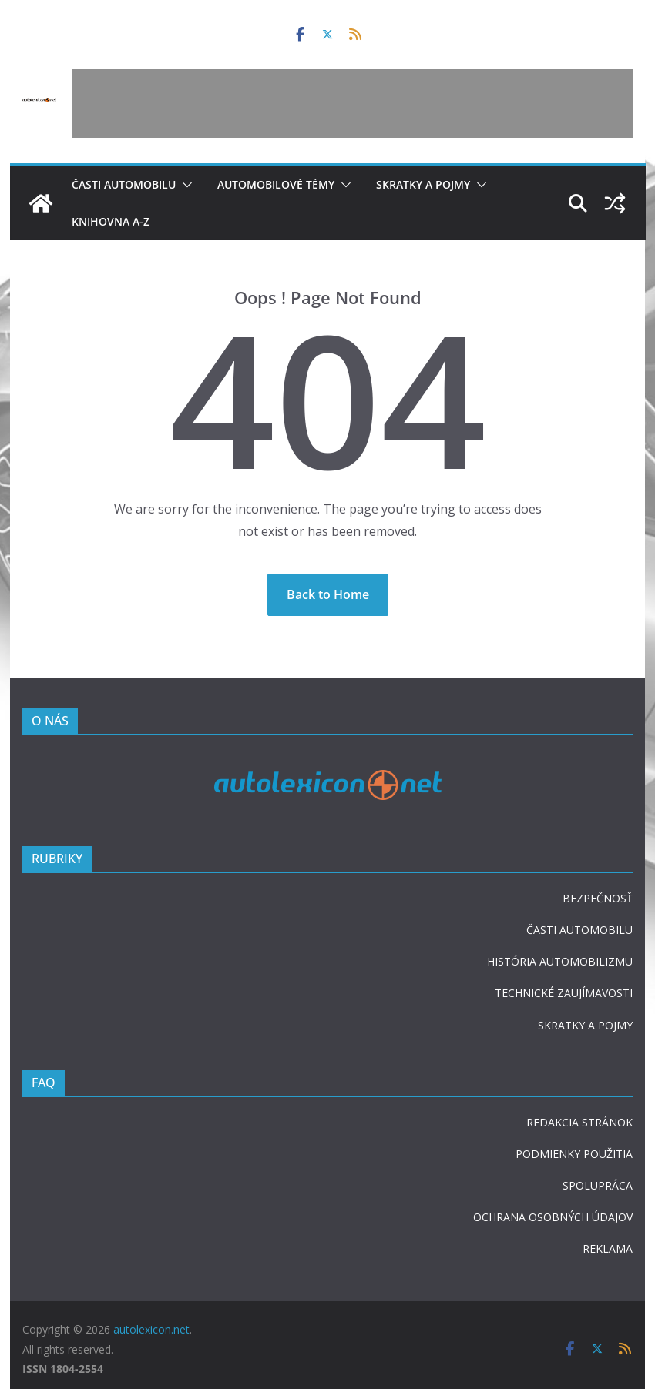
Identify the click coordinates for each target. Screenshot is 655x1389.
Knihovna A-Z (110, 221)
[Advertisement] (352, 103)
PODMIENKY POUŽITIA (574, 1153)
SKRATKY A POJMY (585, 1025)
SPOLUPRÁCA (598, 1185)
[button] (184, 185)
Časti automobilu (124, 184)
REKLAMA (608, 1248)
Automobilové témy (275, 184)
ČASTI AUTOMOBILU (579, 929)
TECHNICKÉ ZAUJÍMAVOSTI (564, 993)
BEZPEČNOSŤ (598, 898)
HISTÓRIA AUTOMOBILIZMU (560, 961)
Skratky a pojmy (423, 184)
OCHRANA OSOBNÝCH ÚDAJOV (553, 1217)
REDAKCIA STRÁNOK (579, 1122)
